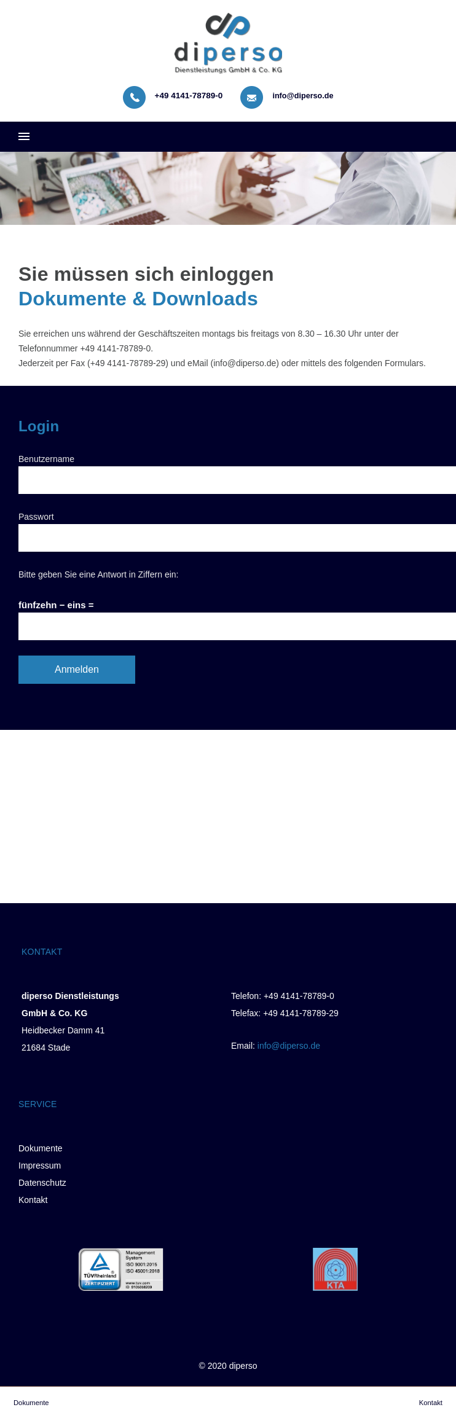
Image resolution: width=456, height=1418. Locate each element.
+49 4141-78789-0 (189, 95)
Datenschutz (42, 1183)
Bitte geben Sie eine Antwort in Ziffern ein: (98, 574)
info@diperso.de (302, 96)
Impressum (39, 1165)
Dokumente (40, 1148)
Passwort (36, 517)
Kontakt (32, 1200)
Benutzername (46, 459)
